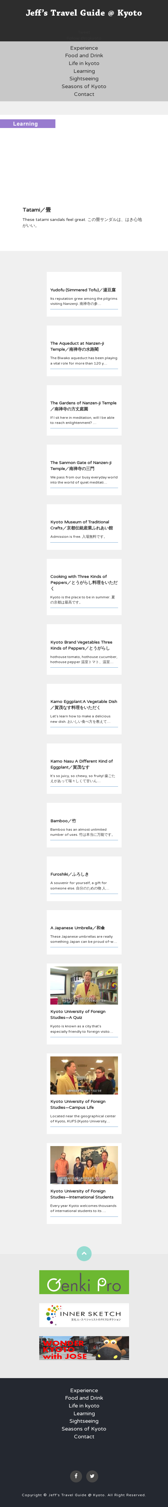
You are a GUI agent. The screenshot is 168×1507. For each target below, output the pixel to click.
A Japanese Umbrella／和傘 (77, 928)
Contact (84, 94)
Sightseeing (84, 78)
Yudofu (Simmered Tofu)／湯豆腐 (83, 290)
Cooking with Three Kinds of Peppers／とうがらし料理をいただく (83, 582)
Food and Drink (84, 55)
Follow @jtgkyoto (84, 38)
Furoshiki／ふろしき (69, 874)
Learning (84, 71)
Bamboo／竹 (63, 820)
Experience (84, 48)
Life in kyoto (84, 63)
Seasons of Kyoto (84, 86)
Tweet (84, 32)
